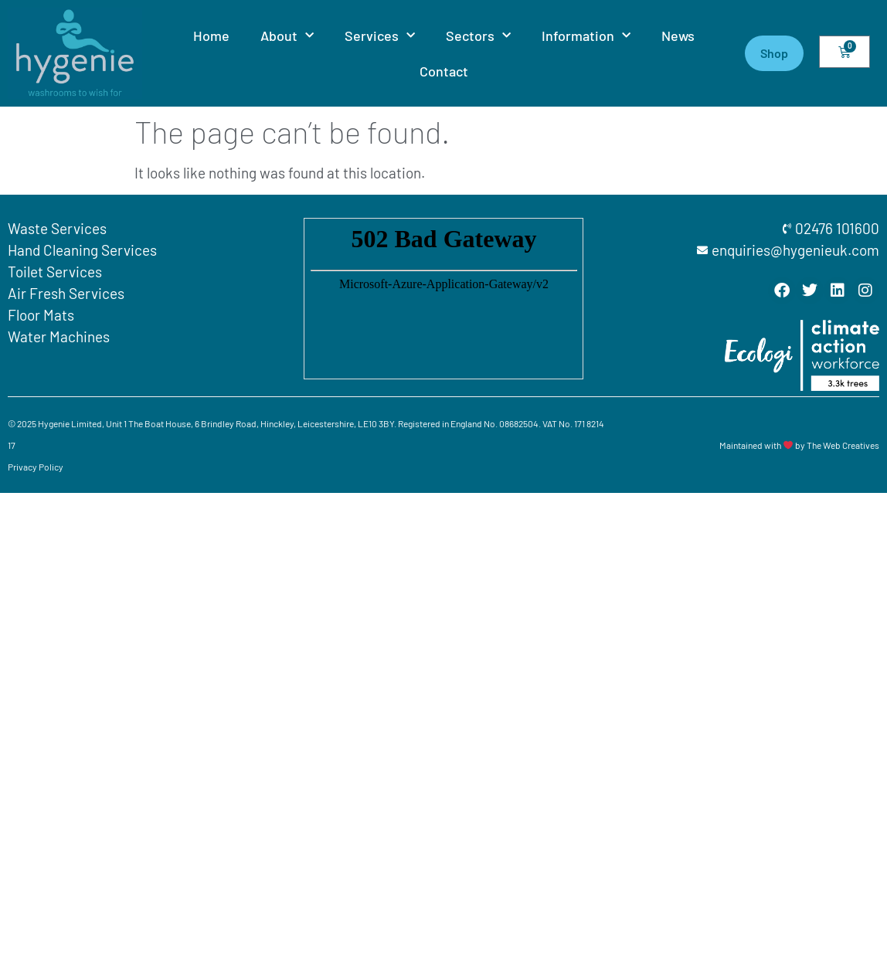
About (287, 36)
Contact (444, 71)
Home (211, 35)
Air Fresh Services (66, 293)
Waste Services (57, 228)
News (678, 35)
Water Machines (59, 336)
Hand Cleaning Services (82, 250)
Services (380, 36)
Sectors (478, 36)
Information (586, 36)
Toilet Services (55, 271)
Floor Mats (41, 315)
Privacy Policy (35, 466)
